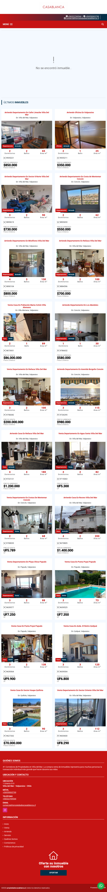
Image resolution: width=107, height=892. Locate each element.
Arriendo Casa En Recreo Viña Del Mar (80, 497)
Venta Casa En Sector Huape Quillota (26, 690)
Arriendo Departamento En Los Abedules (80, 305)
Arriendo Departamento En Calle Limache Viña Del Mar (27, 113)
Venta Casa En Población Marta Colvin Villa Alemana (27, 306)
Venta (6, 828)
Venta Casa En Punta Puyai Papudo (80, 562)
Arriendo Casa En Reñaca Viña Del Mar (27, 433)
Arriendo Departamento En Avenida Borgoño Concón (80, 369)
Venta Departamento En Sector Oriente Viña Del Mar (80, 690)
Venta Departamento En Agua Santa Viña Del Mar (80, 433)
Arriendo (8, 831)
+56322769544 (74, 16)
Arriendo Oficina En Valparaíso (80, 112)
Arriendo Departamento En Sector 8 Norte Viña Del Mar (26, 177)
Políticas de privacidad (14, 846)
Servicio (7, 835)
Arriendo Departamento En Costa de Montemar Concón (80, 177)
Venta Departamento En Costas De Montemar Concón (27, 498)
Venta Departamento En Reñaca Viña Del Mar (27, 369)
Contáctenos (9, 843)
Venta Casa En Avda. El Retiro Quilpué (80, 626)
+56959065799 (92, 16)
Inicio (6, 824)
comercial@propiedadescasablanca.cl (19, 805)
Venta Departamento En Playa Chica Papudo (26, 562)
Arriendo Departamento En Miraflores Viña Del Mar (26, 241)
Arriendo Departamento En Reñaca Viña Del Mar (80, 241)
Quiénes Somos (11, 839)
